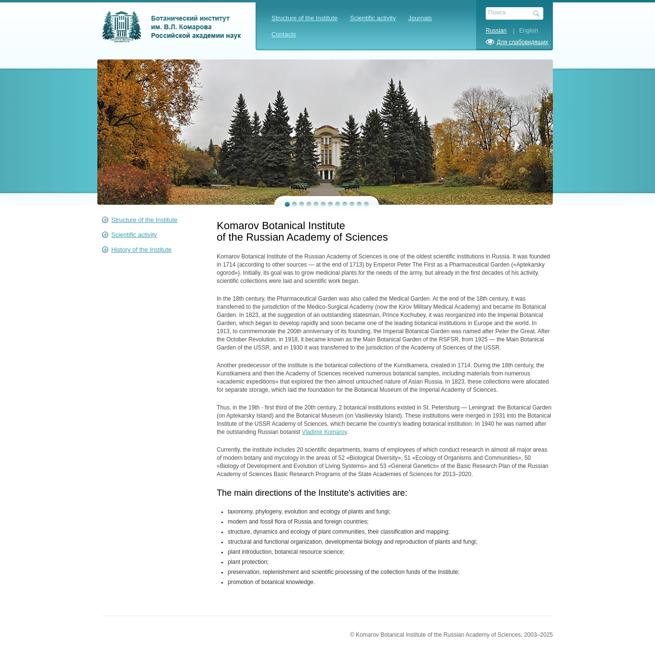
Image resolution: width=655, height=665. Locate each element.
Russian (496, 30)
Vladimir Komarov (324, 432)
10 (352, 204)
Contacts (283, 34)
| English (523, 30)
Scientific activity (373, 18)
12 (366, 204)
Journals (420, 18)
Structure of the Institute (304, 18)
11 (359, 204)
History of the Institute (141, 249)
